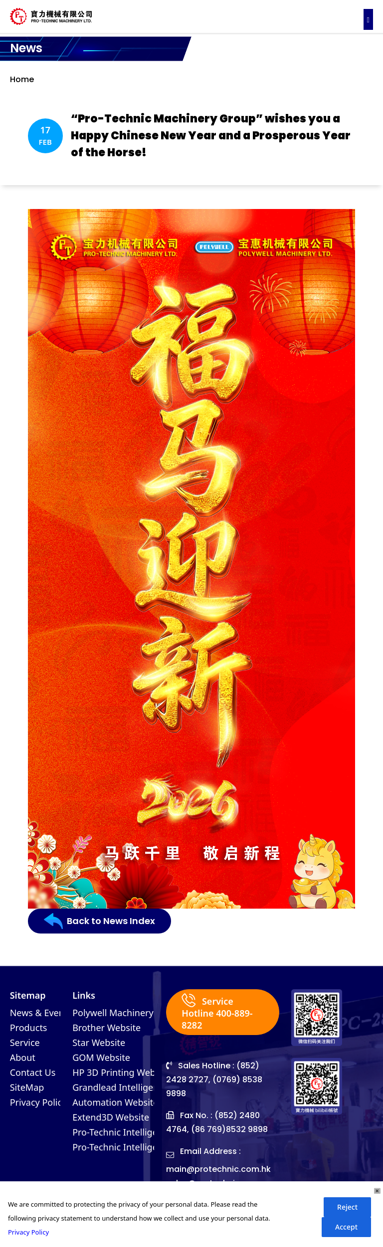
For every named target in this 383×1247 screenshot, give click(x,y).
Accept (346, 1227)
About (22, 1057)
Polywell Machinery (113, 1013)
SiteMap (27, 1087)
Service (25, 1042)
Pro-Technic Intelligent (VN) (129, 1132)
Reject (347, 1207)
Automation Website (115, 1102)
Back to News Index (99, 921)
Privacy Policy (38, 1102)
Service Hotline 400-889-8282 (217, 1012)
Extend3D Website (110, 1117)
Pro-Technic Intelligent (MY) (129, 1147)
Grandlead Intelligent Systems (135, 1087)
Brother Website (106, 1028)
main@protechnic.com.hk (218, 1169)
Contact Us (33, 1072)
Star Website (98, 1042)
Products (28, 1028)
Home (22, 79)
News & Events (41, 1013)
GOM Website (101, 1057)
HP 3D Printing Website (121, 1072)
